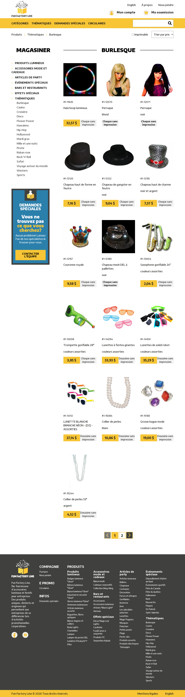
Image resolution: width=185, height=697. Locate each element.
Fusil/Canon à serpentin (99, 632)
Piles (69, 644)
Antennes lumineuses (77, 604)
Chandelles (72, 630)
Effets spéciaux (25, 93)
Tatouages (125, 647)
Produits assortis (128, 640)
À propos (147, 5)
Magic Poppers (127, 619)
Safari (20, 161)
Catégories (19, 23)
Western (22, 170)
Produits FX (98, 637)
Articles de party (26, 77)
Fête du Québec (153, 592)
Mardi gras (23, 138)
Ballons (123, 582)
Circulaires (96, 23)
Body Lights (72, 627)
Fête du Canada (153, 588)
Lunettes (124, 616)
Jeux (122, 606)
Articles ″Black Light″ (103, 607)
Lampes (70, 634)
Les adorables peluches (126, 611)
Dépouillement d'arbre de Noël (156, 580)
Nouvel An (151, 602)
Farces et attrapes (128, 596)
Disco (20, 116)
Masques (124, 623)
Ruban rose (23, 152)
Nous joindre (166, 5)
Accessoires (99, 601)
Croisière (22, 111)
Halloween (151, 595)
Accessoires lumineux (103, 604)
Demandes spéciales (69, 23)
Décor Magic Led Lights (101, 622)
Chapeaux (124, 585)
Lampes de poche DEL (77, 637)
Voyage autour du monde (32, 166)
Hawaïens (23, 125)
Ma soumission (159, 12)
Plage (122, 633)
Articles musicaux (128, 578)
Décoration (125, 592)
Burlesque (55, 34)
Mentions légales (147, 693)
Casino (21, 107)
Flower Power (25, 121)
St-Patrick (150, 609)
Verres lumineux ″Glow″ (78, 601)
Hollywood (23, 134)
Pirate (20, 148)
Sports (21, 175)
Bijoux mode (99, 581)
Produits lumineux (27, 63)
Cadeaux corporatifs (102, 585)
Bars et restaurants (29, 87)
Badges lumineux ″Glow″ (75, 580)
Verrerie (97, 611)
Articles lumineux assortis (75, 609)
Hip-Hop (22, 130)
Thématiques (41, 23)
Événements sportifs (155, 585)
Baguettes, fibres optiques (75, 616)
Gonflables (125, 599)
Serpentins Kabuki (101, 640)
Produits (16, 34)
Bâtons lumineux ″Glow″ (75, 586)
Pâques (149, 605)
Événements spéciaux (29, 82)
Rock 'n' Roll (24, 157)
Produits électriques (129, 643)
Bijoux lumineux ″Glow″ (77, 591)
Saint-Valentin (152, 612)
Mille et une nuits (27, 143)
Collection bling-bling (103, 588)
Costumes (124, 589)
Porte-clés (125, 636)
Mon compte (122, 12)
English (131, 5)
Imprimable (141, 34)
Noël (148, 599)
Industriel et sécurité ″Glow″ (77, 596)
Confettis (97, 627)
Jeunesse (124, 602)
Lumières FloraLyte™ (77, 641)
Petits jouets (126, 629)
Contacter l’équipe (30, 255)
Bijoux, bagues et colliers (75, 622)
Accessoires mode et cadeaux (29, 70)
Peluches (124, 626)
